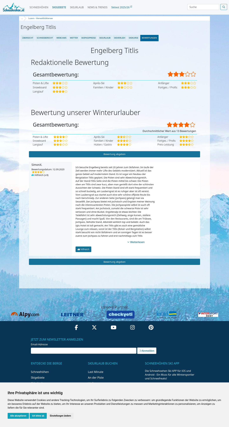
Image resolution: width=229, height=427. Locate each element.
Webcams (61, 37)
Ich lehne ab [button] (38, 415)
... (22, 18)
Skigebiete (59, 7)
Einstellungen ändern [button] (60, 415)
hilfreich (83, 249)
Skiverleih (119, 37)
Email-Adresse (39, 344)
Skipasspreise (88, 37)
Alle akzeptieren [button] (18, 415)
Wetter (74, 37)
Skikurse (133, 37)
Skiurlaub (77, 7)
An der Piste (96, 377)
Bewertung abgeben (114, 154)
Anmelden (146, 350)
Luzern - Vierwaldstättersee (40, 18)
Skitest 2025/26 (121, 7)
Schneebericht (45, 37)
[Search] (203, 7)
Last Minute (95, 372)
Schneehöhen (39, 7)
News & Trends (98, 7)
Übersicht (27, 37)
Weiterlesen (136, 242)
